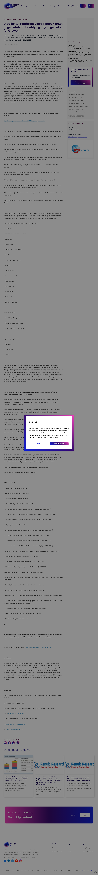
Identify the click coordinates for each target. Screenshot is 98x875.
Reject (38, 443)
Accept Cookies (59, 443)
